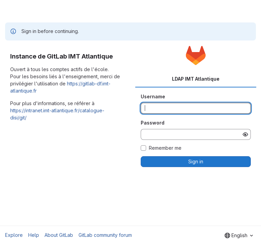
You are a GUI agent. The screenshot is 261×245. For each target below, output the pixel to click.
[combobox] (239, 235)
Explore (14, 235)
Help (33, 235)
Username (153, 96)
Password (152, 123)
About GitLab (59, 235)
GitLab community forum (105, 235)
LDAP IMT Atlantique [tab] (196, 79)
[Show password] (245, 134)
